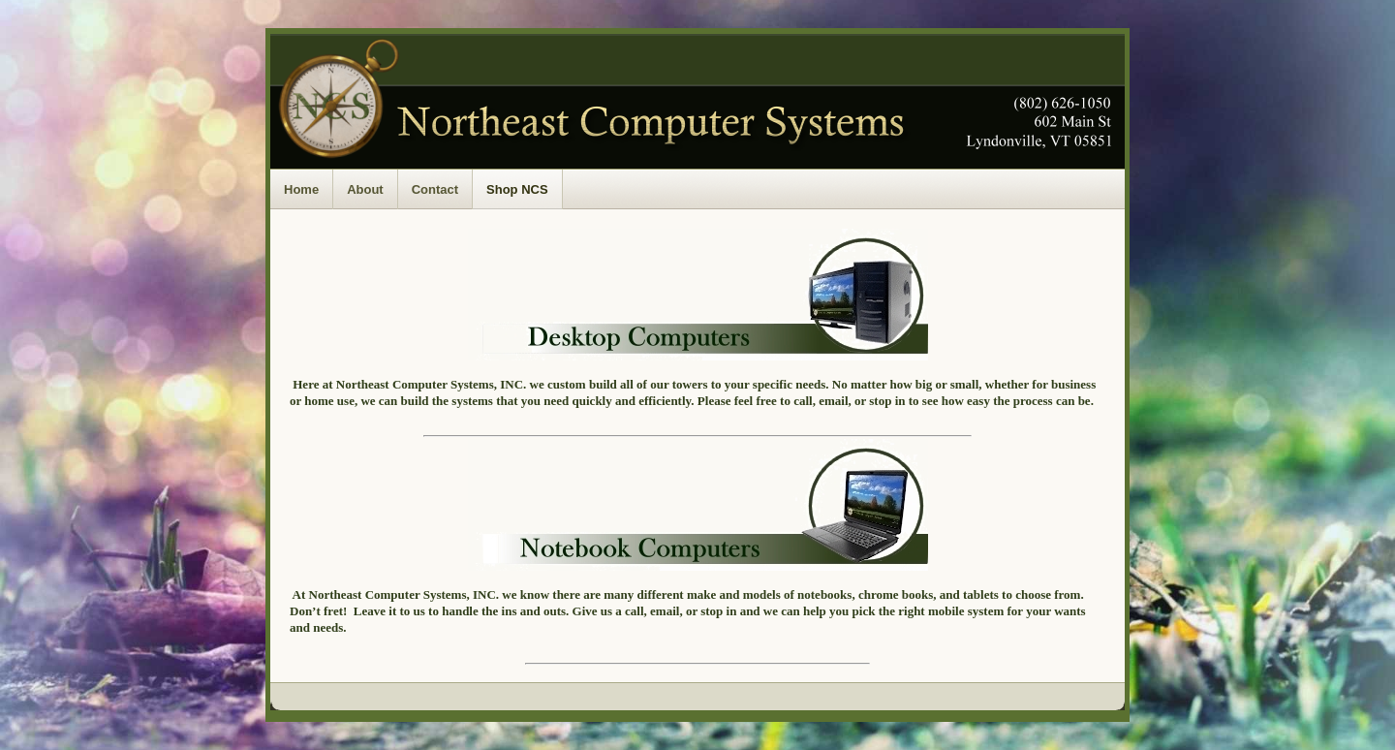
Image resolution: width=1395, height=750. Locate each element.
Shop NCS (517, 189)
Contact (435, 189)
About (365, 189)
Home (301, 189)
